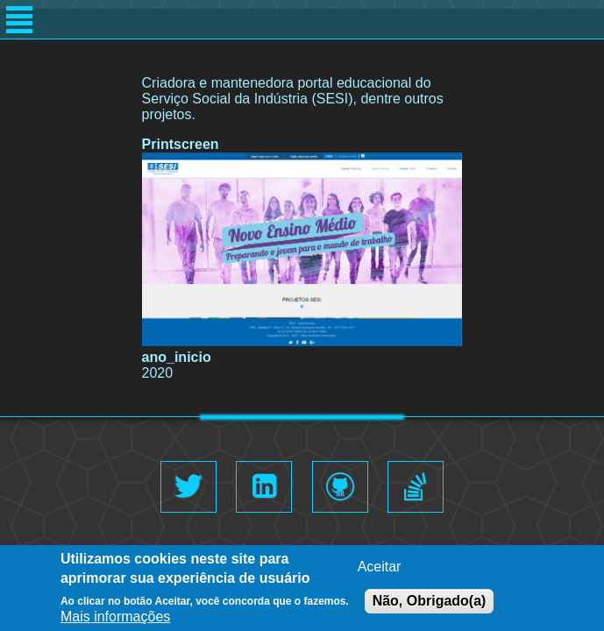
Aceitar (379, 568)
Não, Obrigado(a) (430, 602)
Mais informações (115, 618)
